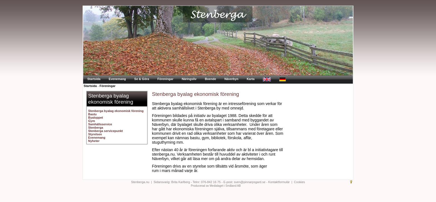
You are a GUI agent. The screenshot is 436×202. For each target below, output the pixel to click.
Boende (210, 79)
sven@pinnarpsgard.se (249, 182)
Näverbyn (231, 79)
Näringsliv (189, 79)
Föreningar (165, 79)
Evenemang (117, 79)
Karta (250, 79)
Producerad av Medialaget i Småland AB (216, 185)
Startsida (93, 79)
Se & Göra (141, 79)
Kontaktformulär (279, 182)
